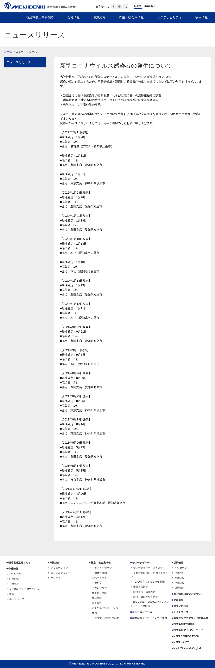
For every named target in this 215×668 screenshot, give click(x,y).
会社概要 (14, 583)
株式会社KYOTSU (183, 624)
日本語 (137, 6)
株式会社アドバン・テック (188, 630)
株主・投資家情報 (101, 562)
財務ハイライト (100, 577)
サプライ (56, 577)
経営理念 (14, 578)
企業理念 (179, 572)
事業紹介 (54, 562)
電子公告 (97, 602)
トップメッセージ (102, 567)
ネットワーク (16, 598)
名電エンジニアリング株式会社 (190, 618)
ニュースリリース (18, 62)
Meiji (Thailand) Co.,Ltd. (187, 648)
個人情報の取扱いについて (188, 594)
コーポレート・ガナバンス (24, 588)
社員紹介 (179, 582)
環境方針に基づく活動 (145, 596)
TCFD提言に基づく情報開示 (149, 581)
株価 (94, 613)
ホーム (8, 51)
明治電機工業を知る (19, 562)
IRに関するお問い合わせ (105, 618)
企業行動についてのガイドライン (149, 574)
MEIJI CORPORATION (186, 636)
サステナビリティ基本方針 (148, 567)
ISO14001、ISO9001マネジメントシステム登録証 (149, 603)
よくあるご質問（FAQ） (105, 608)
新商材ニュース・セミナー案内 (149, 618)
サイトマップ (180, 612)
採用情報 (178, 562)
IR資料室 (97, 582)
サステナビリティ (142, 562)
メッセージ (181, 567)
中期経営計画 (99, 572)
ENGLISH (149, 6)
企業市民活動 (140, 586)
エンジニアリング (60, 572)
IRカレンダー (99, 587)
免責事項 (178, 600)
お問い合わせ (180, 606)
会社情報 (13, 568)
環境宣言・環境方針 (144, 591)
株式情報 (97, 597)
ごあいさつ (15, 573)
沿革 (11, 594)
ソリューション (59, 567)
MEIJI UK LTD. (182, 642)
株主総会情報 (99, 592)
